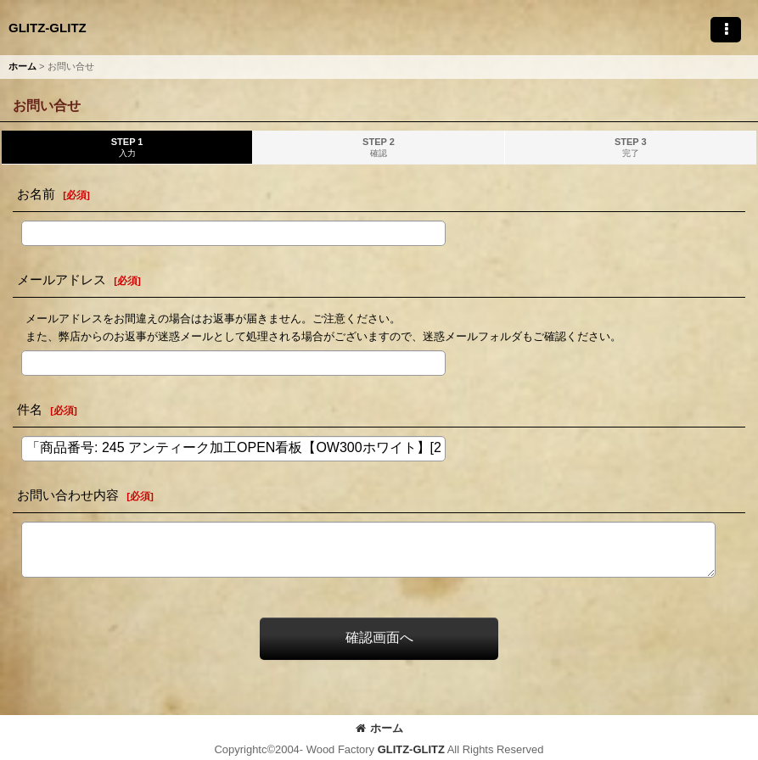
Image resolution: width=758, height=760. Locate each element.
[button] (725, 29)
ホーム (379, 728)
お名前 (36, 194)
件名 (29, 409)
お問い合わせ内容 (68, 495)
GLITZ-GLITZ (47, 27)
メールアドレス (61, 279)
